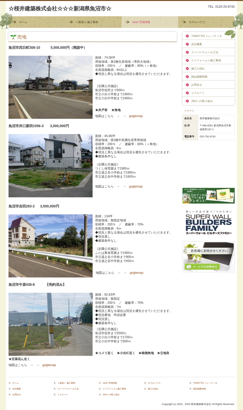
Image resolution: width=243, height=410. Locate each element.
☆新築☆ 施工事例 (87, 22)
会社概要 (196, 44)
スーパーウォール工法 (204, 52)
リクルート (198, 92)
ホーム (23, 22)
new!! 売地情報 (141, 22)
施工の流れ (198, 68)
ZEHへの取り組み (202, 101)
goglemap (136, 116)
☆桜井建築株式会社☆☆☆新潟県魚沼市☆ (60, 9)
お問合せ (196, 84)
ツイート (189, 110)
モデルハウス (197, 22)
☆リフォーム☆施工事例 (206, 60)
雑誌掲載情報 (199, 76)
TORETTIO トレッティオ (206, 36)
